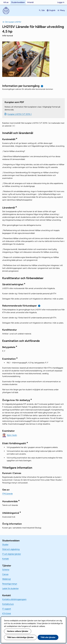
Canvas (5, 574)
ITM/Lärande (7, 493)
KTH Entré (6, 613)
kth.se (6, 2)
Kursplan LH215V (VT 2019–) (19, 114)
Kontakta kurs (8, 604)
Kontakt (5, 559)
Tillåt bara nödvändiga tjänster (20, 637)
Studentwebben (18, 2)
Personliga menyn (9, 584)
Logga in (60, 2)
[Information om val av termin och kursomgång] (42, 86)
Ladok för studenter (10, 588)
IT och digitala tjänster (11, 554)
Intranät (30, 2)
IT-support (6, 609)
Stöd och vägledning (11, 549)
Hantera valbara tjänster (17, 631)
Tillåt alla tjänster (48, 637)
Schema (5, 569)
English (52, 10)
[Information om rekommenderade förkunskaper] (39, 306)
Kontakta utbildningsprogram (14, 599)
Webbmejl (6, 579)
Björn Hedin (12, 435)
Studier (5, 544)
